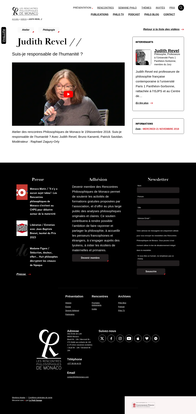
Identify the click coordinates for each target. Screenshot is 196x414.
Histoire (68, 303)
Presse (21, 274)
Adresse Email (144, 218)
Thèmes (146, 8)
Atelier (26, 30)
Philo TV (118, 14)
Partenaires (69, 314)
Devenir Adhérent (72, 311)
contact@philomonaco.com (78, 377)
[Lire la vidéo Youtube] (68, 94)
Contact (169, 14)
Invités (160, 8)
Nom (139, 186)
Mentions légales (18, 398)
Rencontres (105, 8)
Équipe (68, 307)
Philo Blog (151, 14)
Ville (139, 208)
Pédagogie (49, 30)
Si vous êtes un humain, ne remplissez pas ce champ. (156, 257)
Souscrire (151, 271)
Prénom (141, 197)
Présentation (82, 8)
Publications (100, 14)
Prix (172, 8)
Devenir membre (90, 258)
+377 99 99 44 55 (74, 364)
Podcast (134, 14)
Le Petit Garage (35, 400)
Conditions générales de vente (40, 398)
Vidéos (24, 19)
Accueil (15, 19)
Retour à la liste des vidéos (161, 29)
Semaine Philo (127, 8)
